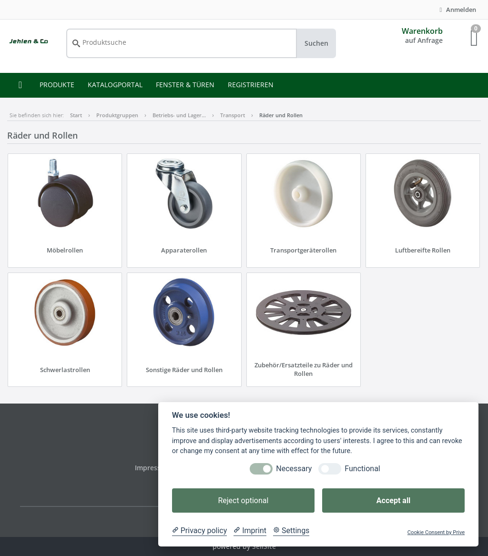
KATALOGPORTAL (115, 84)
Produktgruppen (117, 115)
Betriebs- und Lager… (179, 115)
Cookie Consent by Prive (436, 532)
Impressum (154, 467)
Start (76, 115)
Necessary (294, 468)
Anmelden (456, 9)
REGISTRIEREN (251, 84)
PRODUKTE (57, 84)
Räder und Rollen (281, 115)
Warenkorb (422, 31)
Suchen (316, 43)
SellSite (264, 546)
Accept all (393, 500)
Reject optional (243, 500)
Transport (232, 115)
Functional (362, 468)
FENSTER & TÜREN (185, 84)
